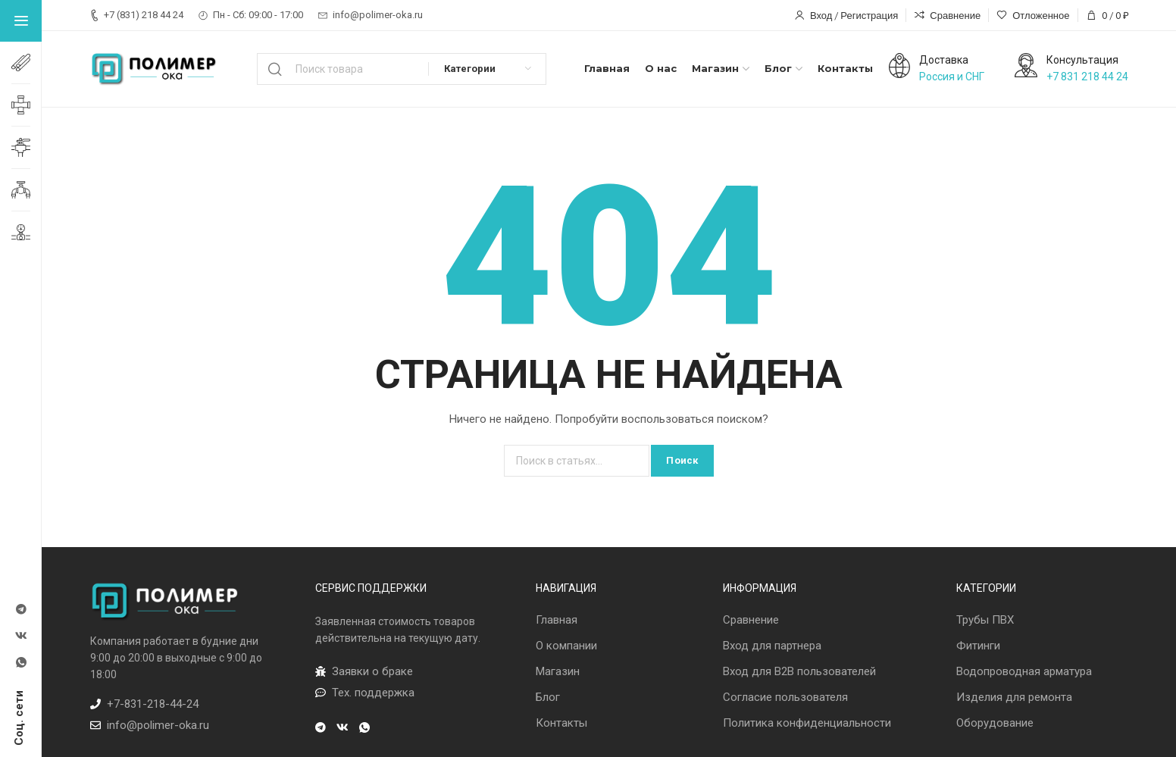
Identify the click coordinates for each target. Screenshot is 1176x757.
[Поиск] (402, 69)
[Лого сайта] (154, 69)
